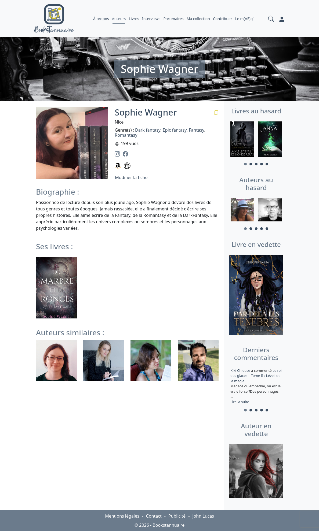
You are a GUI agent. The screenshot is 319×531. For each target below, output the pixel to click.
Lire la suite (239, 401)
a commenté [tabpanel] (256, 386)
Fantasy (196, 130)
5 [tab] (267, 164)
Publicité (177, 516)
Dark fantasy (147, 130)
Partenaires (173, 18)
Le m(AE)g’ (244, 18)
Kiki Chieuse (240, 370)
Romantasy (126, 135)
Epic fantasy (175, 130)
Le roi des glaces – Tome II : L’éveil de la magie (256, 375)
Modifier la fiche (131, 177)
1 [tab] (245, 164)
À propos (101, 18)
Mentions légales (122, 516)
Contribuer (222, 18)
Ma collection (198, 18)
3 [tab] (256, 164)
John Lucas (203, 516)
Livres (134, 18)
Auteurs (119, 18)
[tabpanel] (242, 139)
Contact (154, 516)
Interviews (151, 18)
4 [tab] (261, 164)
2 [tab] (250, 164)
